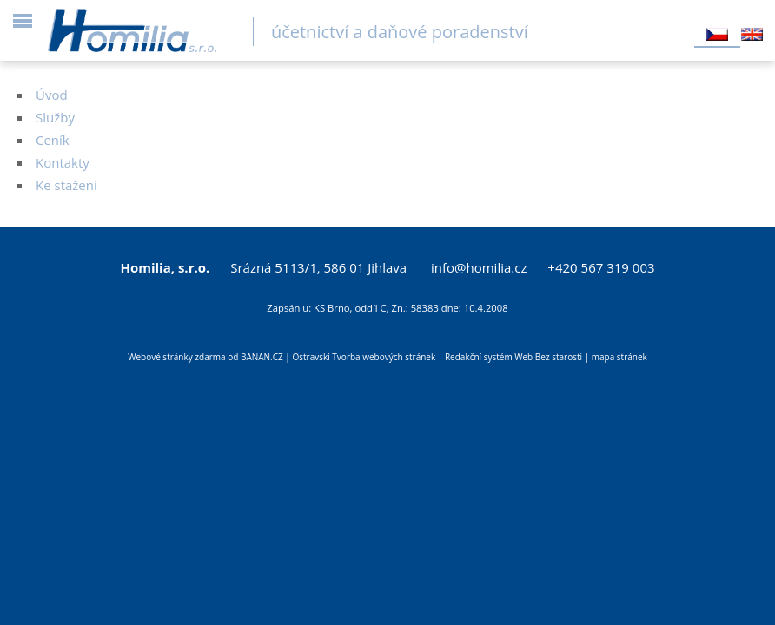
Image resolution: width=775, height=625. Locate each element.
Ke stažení (66, 185)
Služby (55, 117)
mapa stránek (619, 357)
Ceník (53, 139)
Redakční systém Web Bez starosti (513, 357)
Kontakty (62, 162)
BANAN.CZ (262, 357)
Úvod (52, 94)
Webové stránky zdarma (176, 357)
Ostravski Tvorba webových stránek (363, 357)
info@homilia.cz (479, 267)
